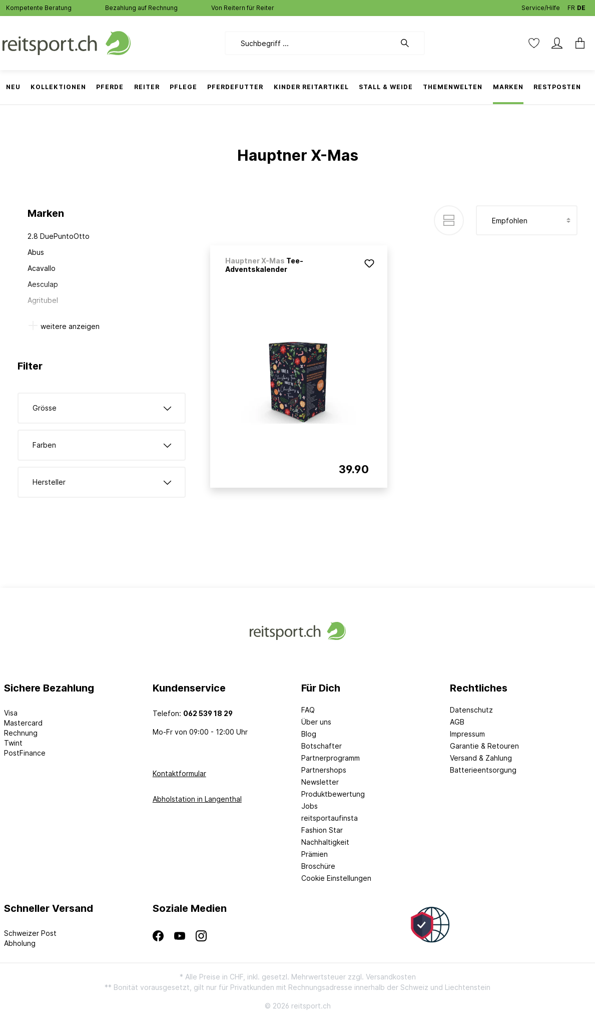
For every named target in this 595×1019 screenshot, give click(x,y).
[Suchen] (410, 43)
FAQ (308, 710)
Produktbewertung (333, 794)
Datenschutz (471, 710)
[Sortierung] (526, 220)
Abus (36, 252)
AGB (457, 722)
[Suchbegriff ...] (310, 43)
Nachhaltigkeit (325, 842)
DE (581, 6)
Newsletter (320, 782)
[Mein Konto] (556, 43)
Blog (308, 734)
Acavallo (42, 268)
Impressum (467, 734)
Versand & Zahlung (481, 758)
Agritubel (43, 300)
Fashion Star (322, 830)
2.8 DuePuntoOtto (59, 236)
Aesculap (43, 284)
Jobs (309, 806)
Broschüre (318, 866)
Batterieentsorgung (483, 770)
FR (571, 6)
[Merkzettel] (533, 43)
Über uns (316, 722)
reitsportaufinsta (329, 818)
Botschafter (321, 746)
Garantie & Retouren (484, 746)
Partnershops (323, 770)
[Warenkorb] (579, 43)
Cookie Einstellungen (336, 878)
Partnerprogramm (330, 758)
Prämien (314, 854)
